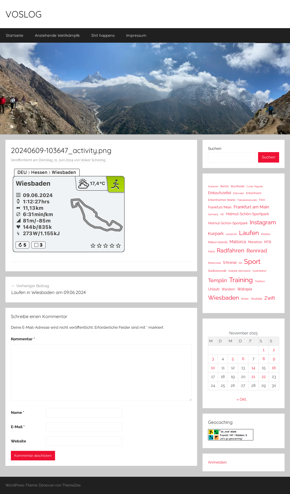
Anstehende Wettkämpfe (57, 35)
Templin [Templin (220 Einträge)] (217, 280)
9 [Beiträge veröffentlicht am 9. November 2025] (274, 358)
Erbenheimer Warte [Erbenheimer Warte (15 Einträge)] (221, 200)
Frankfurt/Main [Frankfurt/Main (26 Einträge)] (220, 207)
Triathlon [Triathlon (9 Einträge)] (260, 281)
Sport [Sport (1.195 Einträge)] (252, 261)
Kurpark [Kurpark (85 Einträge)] (216, 233)
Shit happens (103, 35)
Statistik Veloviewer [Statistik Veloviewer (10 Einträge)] (239, 270)
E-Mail (18, 427)
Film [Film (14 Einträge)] (262, 200)
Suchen (214, 148)
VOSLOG (23, 14)
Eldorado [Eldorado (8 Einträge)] (238, 193)
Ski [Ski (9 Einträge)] (240, 263)
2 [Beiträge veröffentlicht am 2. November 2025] (274, 350)
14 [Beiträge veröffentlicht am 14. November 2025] (253, 368)
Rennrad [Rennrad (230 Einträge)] (256, 250)
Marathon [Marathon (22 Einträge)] (255, 242)
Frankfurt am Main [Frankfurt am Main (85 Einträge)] (251, 207)
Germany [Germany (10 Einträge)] (213, 214)
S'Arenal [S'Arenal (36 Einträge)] (230, 262)
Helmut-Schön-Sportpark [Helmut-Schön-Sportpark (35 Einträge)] (247, 214)
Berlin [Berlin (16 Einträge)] (224, 186)
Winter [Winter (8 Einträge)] (245, 298)
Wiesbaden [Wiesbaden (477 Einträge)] (223, 297)
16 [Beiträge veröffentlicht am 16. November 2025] (274, 368)
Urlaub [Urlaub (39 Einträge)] (214, 289)
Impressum (136, 35)
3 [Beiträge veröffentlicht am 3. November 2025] (213, 358)
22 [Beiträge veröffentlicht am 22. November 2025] (264, 376)
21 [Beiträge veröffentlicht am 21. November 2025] (253, 376)
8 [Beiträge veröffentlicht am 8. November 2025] (264, 358)
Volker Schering (93, 160)
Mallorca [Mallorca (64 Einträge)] (238, 241)
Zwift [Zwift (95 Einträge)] (269, 298)
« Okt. (242, 399)
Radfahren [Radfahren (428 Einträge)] (230, 250)
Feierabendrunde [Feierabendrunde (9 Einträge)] (247, 200)
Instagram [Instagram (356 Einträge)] (263, 222)
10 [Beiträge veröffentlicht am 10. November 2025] (213, 368)
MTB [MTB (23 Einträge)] (267, 242)
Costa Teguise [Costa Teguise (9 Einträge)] (254, 186)
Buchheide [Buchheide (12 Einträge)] (237, 186)
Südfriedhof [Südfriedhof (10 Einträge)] (259, 270)
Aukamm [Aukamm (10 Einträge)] (213, 186)
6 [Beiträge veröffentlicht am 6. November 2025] (243, 358)
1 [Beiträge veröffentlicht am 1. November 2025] (263, 350)
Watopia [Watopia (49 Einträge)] (244, 289)
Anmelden (217, 462)
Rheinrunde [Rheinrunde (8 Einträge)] (214, 263)
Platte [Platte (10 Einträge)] (211, 251)
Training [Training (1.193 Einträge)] (241, 280)
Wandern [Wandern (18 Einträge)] (228, 289)
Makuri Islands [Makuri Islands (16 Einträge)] (217, 242)
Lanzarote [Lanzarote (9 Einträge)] (231, 234)
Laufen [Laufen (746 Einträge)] (249, 232)
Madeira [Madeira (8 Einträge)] (265, 234)
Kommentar (23, 339)
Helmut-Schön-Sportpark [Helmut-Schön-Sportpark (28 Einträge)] (228, 223)
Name (17, 412)
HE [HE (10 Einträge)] (222, 214)
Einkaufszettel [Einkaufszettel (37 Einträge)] (219, 193)
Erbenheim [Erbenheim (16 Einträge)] (253, 193)
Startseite (14, 35)
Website (18, 441)
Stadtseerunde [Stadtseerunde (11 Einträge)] (217, 270)
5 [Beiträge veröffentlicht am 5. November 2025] (233, 358)
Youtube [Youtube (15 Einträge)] (256, 298)
